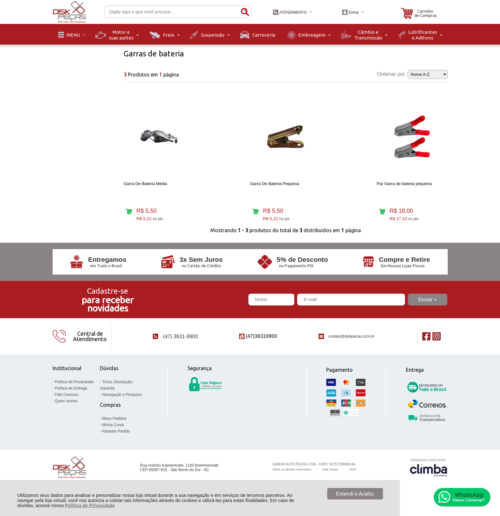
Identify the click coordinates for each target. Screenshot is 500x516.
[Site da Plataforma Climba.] (428, 473)
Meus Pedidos (114, 424)
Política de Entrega (71, 393)
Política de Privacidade (90, 505)
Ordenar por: (391, 74)
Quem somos (66, 406)
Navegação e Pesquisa (122, 400)
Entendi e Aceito (355, 494)
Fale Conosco (66, 400)
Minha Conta (113, 430)
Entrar (354, 12)
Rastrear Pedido (116, 436)
